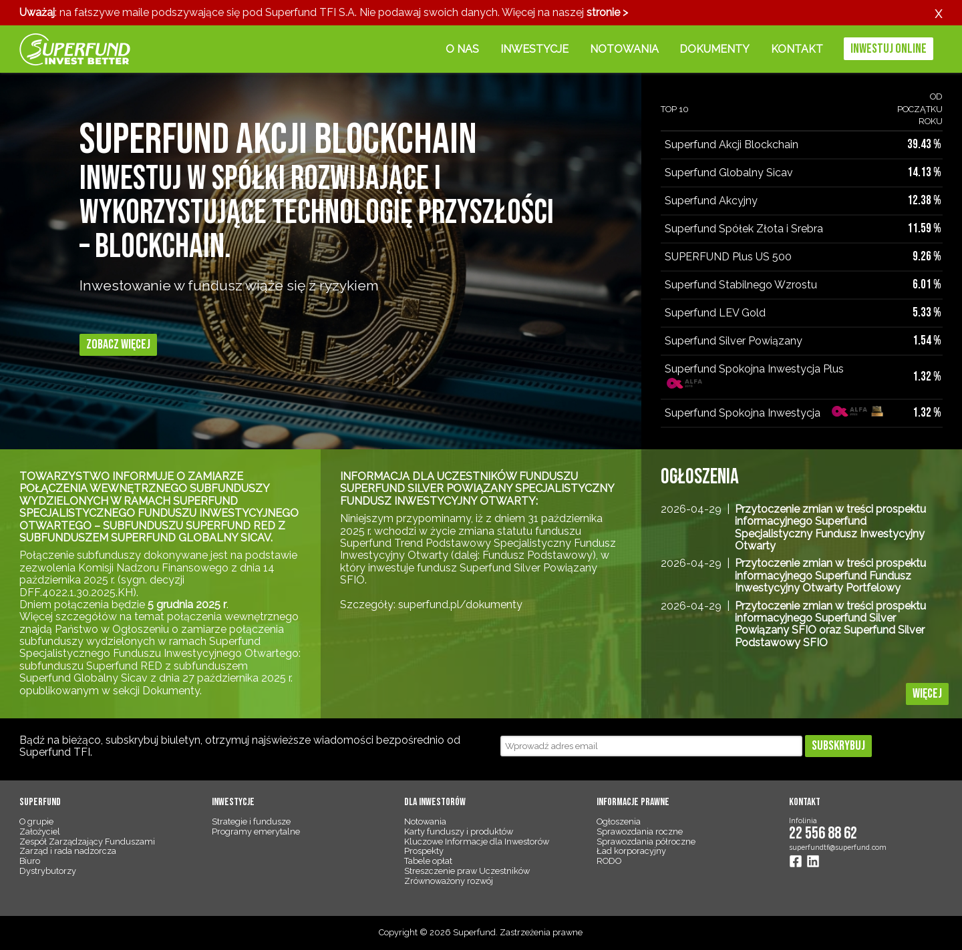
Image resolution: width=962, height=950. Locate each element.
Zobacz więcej (118, 344)
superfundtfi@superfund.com (838, 847)
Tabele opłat (428, 861)
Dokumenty (714, 49)
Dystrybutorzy (47, 871)
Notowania (624, 49)
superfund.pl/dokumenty (460, 604)
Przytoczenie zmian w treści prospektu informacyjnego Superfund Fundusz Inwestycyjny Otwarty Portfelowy (830, 575)
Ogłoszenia (619, 821)
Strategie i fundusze (251, 821)
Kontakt (797, 49)
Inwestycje (534, 49)
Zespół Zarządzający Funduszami (87, 842)
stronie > (607, 12)
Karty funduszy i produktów (458, 831)
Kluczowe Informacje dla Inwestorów (476, 842)
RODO (609, 861)
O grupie (36, 821)
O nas (462, 49)
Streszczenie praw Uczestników (467, 871)
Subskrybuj (838, 746)
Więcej (927, 694)
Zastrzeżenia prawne (541, 932)
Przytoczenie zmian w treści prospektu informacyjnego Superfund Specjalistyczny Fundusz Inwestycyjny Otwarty (830, 527)
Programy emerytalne (256, 831)
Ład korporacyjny (631, 851)
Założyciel (39, 831)
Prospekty (424, 851)
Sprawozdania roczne (640, 831)
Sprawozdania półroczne (646, 842)
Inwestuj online (888, 49)
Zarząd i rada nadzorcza (67, 851)
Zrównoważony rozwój (448, 881)
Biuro (29, 861)
